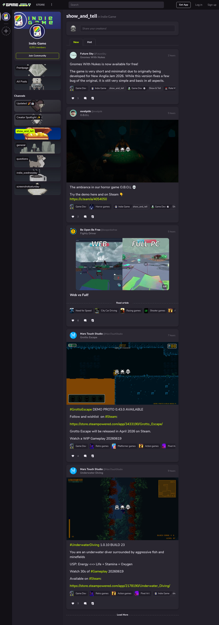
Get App (183, 4)
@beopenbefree (108, 230)
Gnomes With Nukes (92, 57)
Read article (122, 302)
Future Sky (86, 53)
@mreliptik (96, 111)
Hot (89, 42)
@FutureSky (99, 53)
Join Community (37, 55)
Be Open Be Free (90, 230)
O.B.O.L (84, 115)
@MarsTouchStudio (113, 333)
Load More (122, 614)
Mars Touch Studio (91, 333)
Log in (198, 5)
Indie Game (37, 43)
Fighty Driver (88, 233)
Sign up (212, 5)
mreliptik (85, 111)
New (76, 42)
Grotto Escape (88, 337)
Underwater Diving (91, 473)
